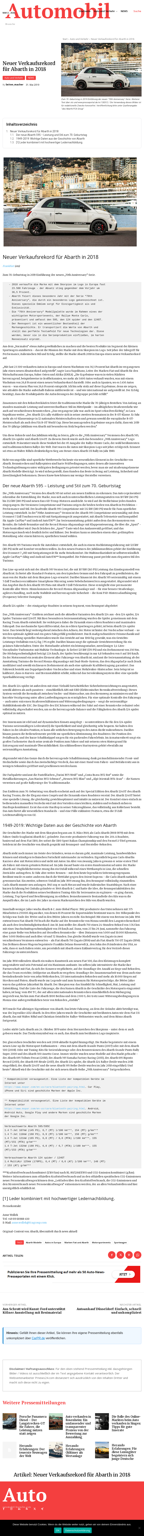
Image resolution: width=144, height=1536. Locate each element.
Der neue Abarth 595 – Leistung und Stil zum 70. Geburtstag (51, 135)
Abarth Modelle (34, 1243)
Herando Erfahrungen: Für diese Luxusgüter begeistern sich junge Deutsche (124, 1452)
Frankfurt (8, 266)
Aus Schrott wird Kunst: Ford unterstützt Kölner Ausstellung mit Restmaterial (34, 1311)
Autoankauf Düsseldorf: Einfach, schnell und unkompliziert (109, 1311)
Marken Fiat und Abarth (76, 1243)
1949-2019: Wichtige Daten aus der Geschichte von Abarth (50, 139)
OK (58, 1530)
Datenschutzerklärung (77, 1530)
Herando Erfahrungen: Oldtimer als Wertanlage (75, 1451)
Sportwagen (120, 1243)
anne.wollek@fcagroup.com (29, 1223)
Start (65, 39)
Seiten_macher (14, 85)
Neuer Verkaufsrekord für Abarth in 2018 (34, 132)
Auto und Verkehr (14, 78)
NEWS (31, 78)
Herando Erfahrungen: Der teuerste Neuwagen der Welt (33, 1451)
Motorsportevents (101, 1243)
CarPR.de (38, 1338)
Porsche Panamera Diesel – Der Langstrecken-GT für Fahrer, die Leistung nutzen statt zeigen (32, 1425)
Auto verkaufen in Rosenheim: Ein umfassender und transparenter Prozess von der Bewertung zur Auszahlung (78, 1427)
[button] (137, 11)
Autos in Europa (53, 1243)
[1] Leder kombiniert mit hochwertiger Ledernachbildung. (49, 143)
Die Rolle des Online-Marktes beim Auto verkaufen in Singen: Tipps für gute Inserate (126, 1424)
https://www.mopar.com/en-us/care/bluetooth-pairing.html (44, 1087)
